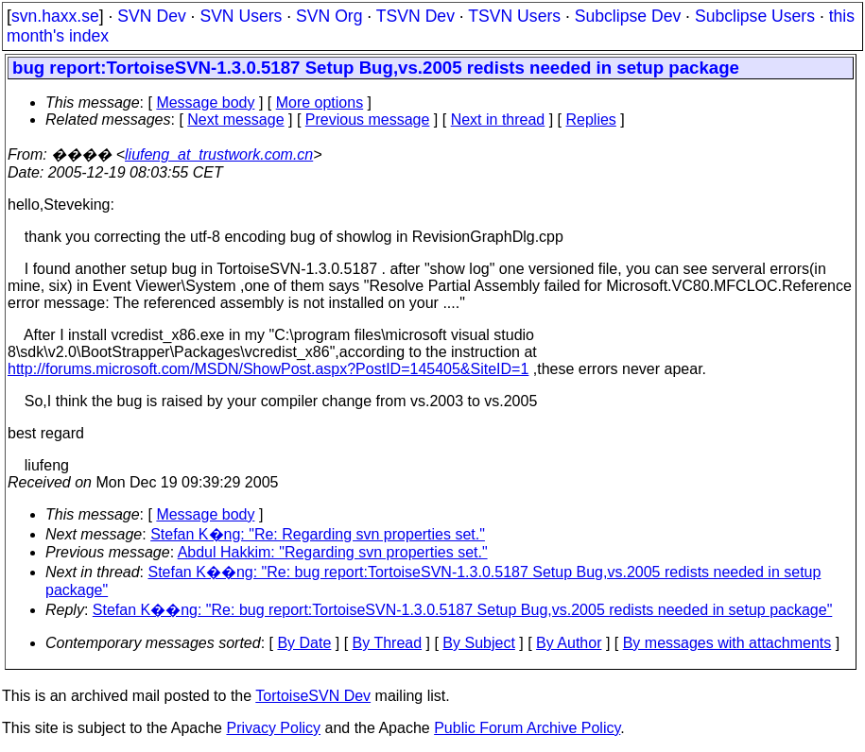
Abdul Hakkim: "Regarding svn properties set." (333, 552)
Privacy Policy (273, 728)
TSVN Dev (415, 16)
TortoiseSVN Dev (313, 696)
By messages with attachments (727, 643)
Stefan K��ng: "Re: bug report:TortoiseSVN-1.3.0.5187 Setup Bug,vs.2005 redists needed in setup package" (463, 610)
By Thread (388, 643)
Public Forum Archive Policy (527, 728)
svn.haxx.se (55, 16)
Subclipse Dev (628, 16)
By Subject (478, 643)
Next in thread (498, 119)
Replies (591, 119)
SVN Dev (151, 16)
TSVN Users (514, 16)
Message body (205, 102)
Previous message (367, 119)
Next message (235, 119)
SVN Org (329, 16)
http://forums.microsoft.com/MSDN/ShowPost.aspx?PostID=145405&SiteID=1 (268, 369)
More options (320, 102)
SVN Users (240, 16)
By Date (304, 643)
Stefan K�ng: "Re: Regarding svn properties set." (317, 534)
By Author (568, 643)
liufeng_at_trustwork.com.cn (219, 154)
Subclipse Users (755, 16)
